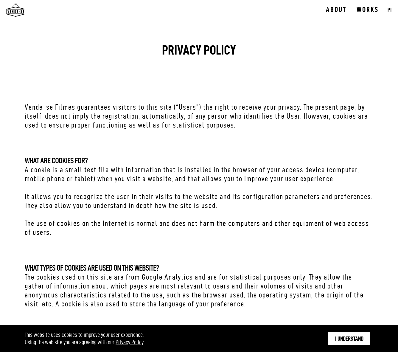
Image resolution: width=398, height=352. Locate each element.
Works (368, 9)
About (336, 9)
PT (390, 10)
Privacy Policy (129, 342)
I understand (349, 338)
